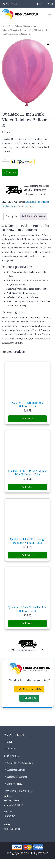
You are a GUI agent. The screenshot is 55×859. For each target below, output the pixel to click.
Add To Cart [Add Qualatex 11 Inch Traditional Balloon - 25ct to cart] (27, 418)
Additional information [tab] (33, 216)
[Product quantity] (6, 159)
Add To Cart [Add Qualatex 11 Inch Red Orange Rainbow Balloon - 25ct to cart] (27, 555)
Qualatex (29, 206)
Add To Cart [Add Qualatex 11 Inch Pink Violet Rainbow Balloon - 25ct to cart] (10, 172)
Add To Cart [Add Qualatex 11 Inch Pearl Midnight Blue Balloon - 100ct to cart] (27, 487)
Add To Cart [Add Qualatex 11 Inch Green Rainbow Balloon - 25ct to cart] (27, 623)
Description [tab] (11, 216)
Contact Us (9, 815)
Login (9, 741)
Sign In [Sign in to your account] (40, 4)
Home (4, 26)
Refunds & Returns (16, 776)
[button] (48, 44)
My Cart (11, 748)
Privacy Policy (14, 783)
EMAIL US (29, 698)
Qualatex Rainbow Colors (22, 30)
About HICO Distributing (19, 762)
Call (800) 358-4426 (29, 688)
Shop (11, 26)
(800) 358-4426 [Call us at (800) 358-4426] (11, 4)
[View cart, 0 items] (50, 4)
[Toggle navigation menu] (49, 15)
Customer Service (15, 769)
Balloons (18, 26)
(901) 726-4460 (12, 828)
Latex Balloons (32, 202)
